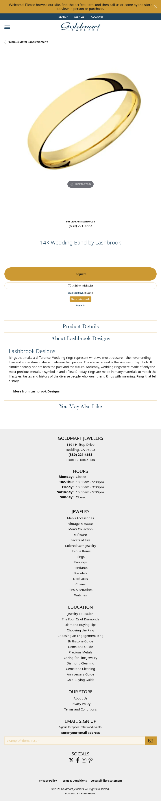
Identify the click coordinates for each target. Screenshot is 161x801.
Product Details (81, 326)
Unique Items (80, 551)
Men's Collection (80, 529)
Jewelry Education (80, 614)
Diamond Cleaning (80, 663)
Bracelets (80, 573)
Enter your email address (80, 733)
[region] (80, 133)
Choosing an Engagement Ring (80, 636)
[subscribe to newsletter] (151, 740)
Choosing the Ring (80, 630)
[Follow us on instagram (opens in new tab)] (84, 760)
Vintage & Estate (80, 524)
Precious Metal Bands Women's (27, 42)
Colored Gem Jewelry (80, 546)
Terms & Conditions (74, 781)
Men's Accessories (80, 518)
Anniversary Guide (80, 674)
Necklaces (80, 579)
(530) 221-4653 (80, 226)
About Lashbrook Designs (80, 338)
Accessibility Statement (106, 781)
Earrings (80, 562)
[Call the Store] (80, 454)
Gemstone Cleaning (80, 669)
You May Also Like (80, 406)
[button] (63, 16)
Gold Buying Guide (80, 680)
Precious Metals (80, 652)
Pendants (81, 568)
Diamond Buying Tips (80, 625)
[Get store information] (80, 460)
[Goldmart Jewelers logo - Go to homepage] (81, 26)
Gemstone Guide (80, 647)
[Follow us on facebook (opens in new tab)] (78, 760)
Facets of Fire (80, 540)
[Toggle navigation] (7, 27)
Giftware (80, 535)
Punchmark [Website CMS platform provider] (88, 793)
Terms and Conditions (80, 709)
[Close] (155, 6)
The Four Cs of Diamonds (80, 619)
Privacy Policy (80, 704)
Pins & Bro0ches (80, 590)
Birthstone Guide (80, 641)
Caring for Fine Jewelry (80, 658)
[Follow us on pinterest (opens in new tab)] (91, 760)
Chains (81, 584)
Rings (80, 557)
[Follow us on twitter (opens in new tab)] (71, 760)
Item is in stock (80, 299)
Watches (80, 595)
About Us (80, 698)
